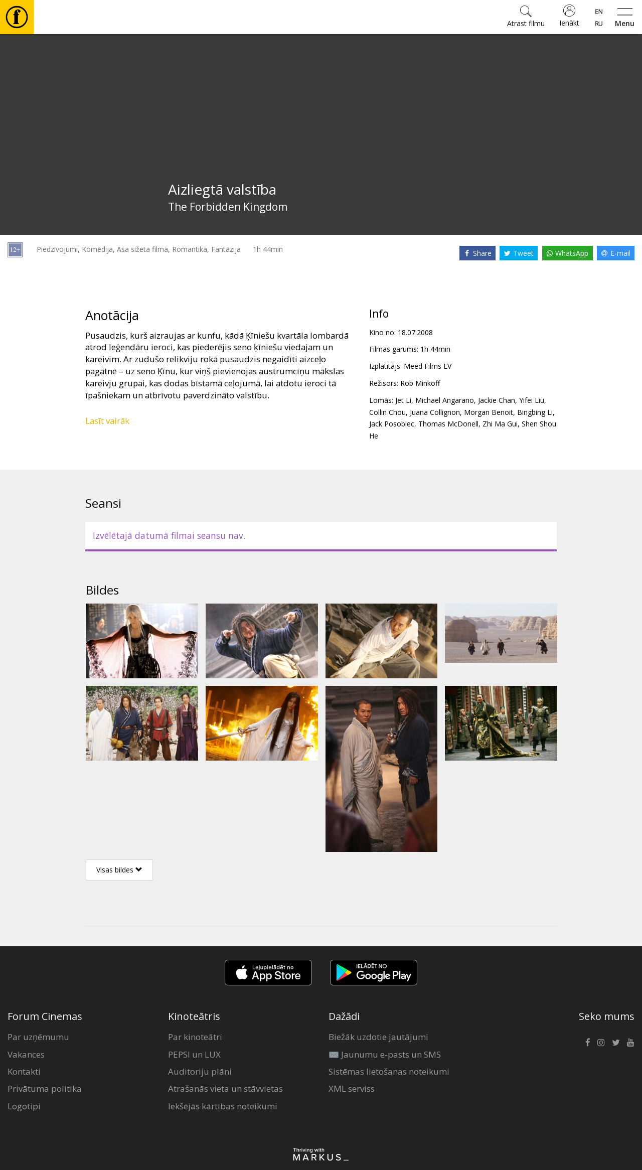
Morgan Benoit (488, 412)
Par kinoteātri (195, 1037)
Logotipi (24, 1106)
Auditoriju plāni (200, 1071)
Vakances (26, 1054)
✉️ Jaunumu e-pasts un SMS (385, 1054)
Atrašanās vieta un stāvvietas (225, 1088)
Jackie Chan (496, 400)
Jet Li (403, 400)
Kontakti (24, 1071)
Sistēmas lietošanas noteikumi (389, 1071)
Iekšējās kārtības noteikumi (222, 1106)
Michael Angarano (444, 400)
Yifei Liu (531, 400)
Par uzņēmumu (38, 1037)
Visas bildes (119, 869)
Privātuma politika (45, 1088)
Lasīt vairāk (107, 420)
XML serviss (352, 1088)
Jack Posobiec (391, 423)
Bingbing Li (535, 412)
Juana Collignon (435, 412)
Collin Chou (387, 412)
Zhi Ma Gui (500, 423)
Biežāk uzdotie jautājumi (378, 1037)
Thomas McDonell (448, 423)
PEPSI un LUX (194, 1054)
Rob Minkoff (420, 383)
